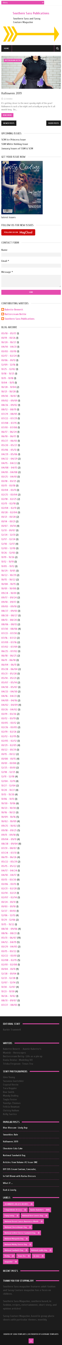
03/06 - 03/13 (8, 884)
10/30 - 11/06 (8, 803)
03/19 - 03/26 (8, 714)
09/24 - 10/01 (8, 593)
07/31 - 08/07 (9, 848)
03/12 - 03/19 (8, 718)
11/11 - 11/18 (7, 378)
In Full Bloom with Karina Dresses (19, 1176)
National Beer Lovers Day (32, 1215)
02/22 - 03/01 (9, 955)
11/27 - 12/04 (8, 785)
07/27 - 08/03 (9, 1004)
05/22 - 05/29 (9, 861)
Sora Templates (20, 1334)
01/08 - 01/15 (8, 758)
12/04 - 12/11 (8, 781)
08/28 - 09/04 (9, 843)
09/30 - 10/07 (9, 396)
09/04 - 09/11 (8, 839)
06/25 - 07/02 (9, 651)
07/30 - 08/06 (9, 628)
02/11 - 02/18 (8, 503)
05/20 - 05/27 (9, 445)
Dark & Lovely (9, 1190)
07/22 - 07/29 (9, 418)
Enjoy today (9, 1215)
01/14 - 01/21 (8, 521)
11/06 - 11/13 (7, 798)
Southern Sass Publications (31, 13)
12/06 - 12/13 (8, 915)
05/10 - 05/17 (8, 333)
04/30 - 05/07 (9, 687)
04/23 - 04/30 (9, 691)
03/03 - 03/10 (8, 351)
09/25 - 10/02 (9, 825)
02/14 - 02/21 (8, 893)
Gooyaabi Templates (50, 1334)
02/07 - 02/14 (9, 897)
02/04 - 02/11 (8, 508)
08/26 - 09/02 (9, 405)
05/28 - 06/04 (9, 669)
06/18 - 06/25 (9, 655)
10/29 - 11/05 (8, 570)
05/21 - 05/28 (9, 673)
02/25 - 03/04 (9, 494)
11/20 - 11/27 (8, 790)
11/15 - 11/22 (7, 924)
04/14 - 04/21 (9, 346)
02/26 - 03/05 (9, 727)
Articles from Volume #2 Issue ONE (20, 1162)
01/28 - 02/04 (9, 512)
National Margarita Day (14, 1238)
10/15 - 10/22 (8, 579)
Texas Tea (21, 1256)
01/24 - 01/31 (8, 902)
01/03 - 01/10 (8, 906)
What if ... (8, 1183)
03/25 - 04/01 (9, 476)
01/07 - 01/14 (8, 525)
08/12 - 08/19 (8, 409)
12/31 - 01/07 (8, 530)
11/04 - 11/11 (7, 382)
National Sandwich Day (14, 1155)
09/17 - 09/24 (9, 597)
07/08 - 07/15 (9, 423)
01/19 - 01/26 (8, 337)
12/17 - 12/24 (8, 539)
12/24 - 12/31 (8, 534)
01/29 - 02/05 (9, 745)
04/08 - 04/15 (9, 467)
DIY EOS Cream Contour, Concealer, (19, 1169)
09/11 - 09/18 (8, 834)
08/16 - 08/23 (9, 933)
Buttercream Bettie (15, 314)
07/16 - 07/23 (8, 637)
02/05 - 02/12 (9, 740)
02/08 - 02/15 (9, 960)
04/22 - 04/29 (9, 458)
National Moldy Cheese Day (16, 1244)
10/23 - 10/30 (8, 808)
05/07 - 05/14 (9, 682)
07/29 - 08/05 (9, 413)
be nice (36, 1256)
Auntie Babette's (37, 1210)
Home (6, 48)
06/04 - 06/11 (8, 664)
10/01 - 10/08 (8, 588)
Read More (7, 115)
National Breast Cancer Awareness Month (21, 1221)
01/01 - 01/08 (8, 763)
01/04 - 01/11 (8, 969)
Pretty (7, 1256)
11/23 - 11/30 (8, 991)
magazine (9, 1262)
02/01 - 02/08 (9, 964)
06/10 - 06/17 (8, 436)
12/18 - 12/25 (8, 772)
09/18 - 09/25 (9, 830)
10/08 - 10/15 (8, 584)
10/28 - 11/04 (8, 387)
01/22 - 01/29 (8, 749)
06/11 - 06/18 (8, 660)
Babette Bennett (14, 309)
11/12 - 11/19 (7, 561)
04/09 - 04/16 (9, 700)
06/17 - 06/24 (9, 431)
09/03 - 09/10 (9, 606)
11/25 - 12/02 (8, 369)
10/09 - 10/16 (8, 816)
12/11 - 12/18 (7, 776)
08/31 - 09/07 (9, 1000)
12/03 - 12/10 (8, 548)
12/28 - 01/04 (8, 973)
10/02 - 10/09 (8, 821)
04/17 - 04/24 (9, 870)
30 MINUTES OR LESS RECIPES (16, 1204)
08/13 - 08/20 (9, 619)
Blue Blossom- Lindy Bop (15, 1127)
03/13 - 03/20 (8, 879)
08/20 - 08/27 (9, 615)
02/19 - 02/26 (9, 731)
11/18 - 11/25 (7, 373)
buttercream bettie (13, 60)
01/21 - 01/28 (8, 516)
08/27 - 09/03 (9, 610)
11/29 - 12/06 (8, 919)
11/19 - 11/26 (7, 557)
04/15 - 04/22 (9, 463)
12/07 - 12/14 (8, 982)
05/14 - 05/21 (8, 678)
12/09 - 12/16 (8, 364)
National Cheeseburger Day (16, 1227)
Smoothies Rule (10, 1134)
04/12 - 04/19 (8, 942)
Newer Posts (8, 123)
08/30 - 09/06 (9, 928)
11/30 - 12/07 (8, 987)
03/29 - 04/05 (9, 946)
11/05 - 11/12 (7, 566)
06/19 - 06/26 (9, 857)
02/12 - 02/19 (8, 736)
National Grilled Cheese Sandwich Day (20, 1233)
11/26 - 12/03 (8, 552)
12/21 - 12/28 (8, 978)
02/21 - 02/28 (9, 888)
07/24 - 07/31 (9, 852)
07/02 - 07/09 (9, 646)
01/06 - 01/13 (8, 360)
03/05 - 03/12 (8, 722)
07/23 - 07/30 (9, 633)
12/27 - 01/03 (8, 910)
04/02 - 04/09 (9, 704)
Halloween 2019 (11, 93)
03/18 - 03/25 (8, 481)
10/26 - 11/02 (8, 996)
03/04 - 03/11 (8, 490)
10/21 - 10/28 (8, 391)
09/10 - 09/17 (8, 602)
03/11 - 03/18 (8, 485)
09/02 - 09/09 (9, 400)
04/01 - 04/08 (9, 472)
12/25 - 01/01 (8, 767)
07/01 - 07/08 (9, 427)
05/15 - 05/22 (9, 866)
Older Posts (53, 123)
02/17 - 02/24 (9, 355)
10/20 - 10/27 (8, 342)
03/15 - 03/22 (8, 951)
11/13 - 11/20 (7, 794)
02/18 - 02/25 (9, 499)
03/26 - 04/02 (9, 709)
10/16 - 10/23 (8, 812)
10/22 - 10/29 (8, 575)
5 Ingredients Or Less (13, 1210)
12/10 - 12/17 (8, 543)
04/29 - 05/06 (9, 454)
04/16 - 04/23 (9, 696)
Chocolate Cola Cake (12, 1148)
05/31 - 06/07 (9, 937)
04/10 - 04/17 (9, 875)
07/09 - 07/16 (9, 642)
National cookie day (39, 1250)
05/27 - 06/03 (9, 440)
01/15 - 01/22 (8, 754)
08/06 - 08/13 (9, 624)
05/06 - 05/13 (9, 449)
